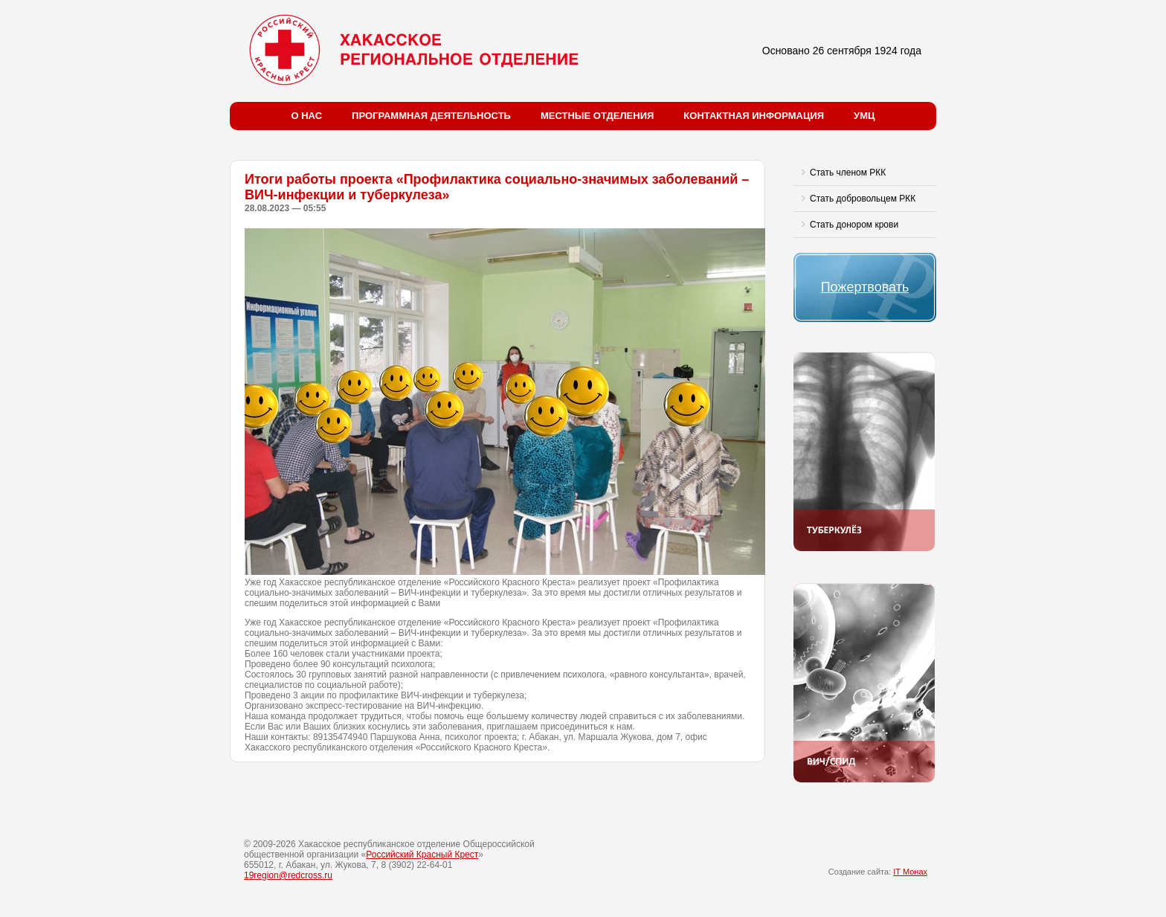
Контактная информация (753, 115)
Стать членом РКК (848, 172)
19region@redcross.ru (288, 875)
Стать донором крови (854, 224)
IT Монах (910, 871)
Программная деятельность (431, 115)
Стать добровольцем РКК (862, 198)
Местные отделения (597, 115)
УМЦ (864, 115)
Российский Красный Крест (422, 854)
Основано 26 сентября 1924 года (841, 51)
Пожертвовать (865, 287)
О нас (307, 115)
